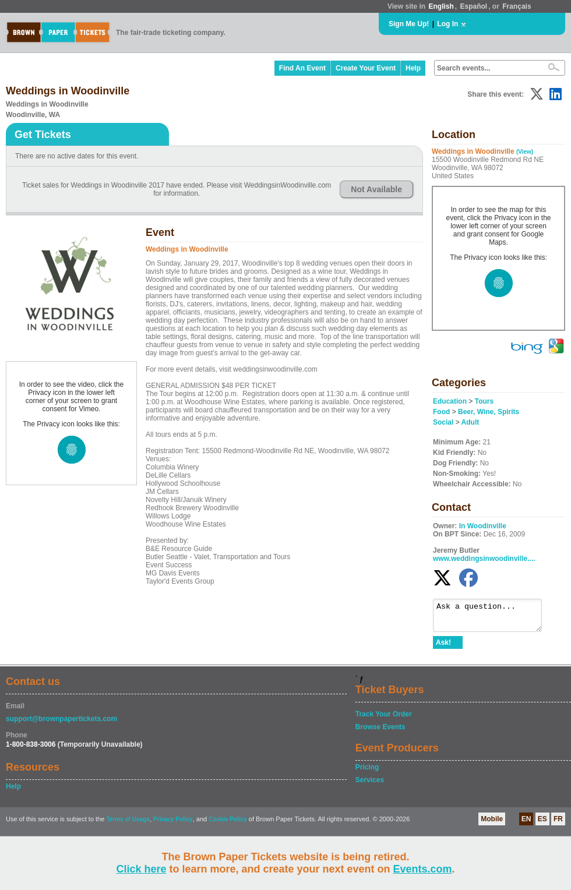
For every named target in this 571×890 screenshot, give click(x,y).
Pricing (367, 772)
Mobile (492, 824)
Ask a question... (493, 618)
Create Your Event (366, 68)
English (440, 6)
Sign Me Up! (409, 24)
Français (516, 6)
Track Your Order (383, 719)
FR (558, 824)
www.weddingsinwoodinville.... (484, 559)
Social (443, 422)
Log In (447, 24)
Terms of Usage (127, 824)
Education (450, 401)
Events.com (422, 869)
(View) (524, 152)
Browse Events (380, 732)
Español (474, 6)
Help (413, 68)
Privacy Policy (173, 824)
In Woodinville (482, 526)
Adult (470, 422)
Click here (141, 869)
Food (441, 412)
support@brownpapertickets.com (61, 724)
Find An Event (302, 68)
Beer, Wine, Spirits (488, 412)
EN (526, 824)
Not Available (376, 189)
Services (369, 785)
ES (542, 824)
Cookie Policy (228, 824)
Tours (484, 401)
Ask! (443, 648)
